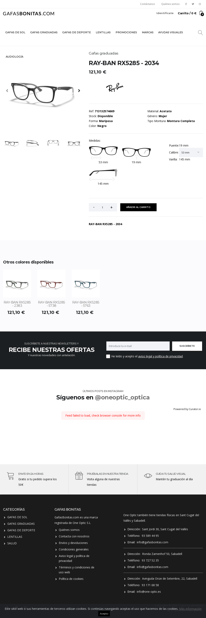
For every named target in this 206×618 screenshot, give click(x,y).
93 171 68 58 (150, 585)
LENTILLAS (103, 32)
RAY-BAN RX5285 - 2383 (17, 304)
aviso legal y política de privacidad (160, 356)
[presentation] (7, 90)
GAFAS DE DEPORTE (76, 32)
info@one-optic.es (149, 592)
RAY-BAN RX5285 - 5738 (51, 304)
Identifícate (165, 13)
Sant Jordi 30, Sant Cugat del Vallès (165, 529)
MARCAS (148, 32)
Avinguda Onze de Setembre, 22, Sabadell (169, 578)
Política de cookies (71, 579)
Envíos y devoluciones (73, 543)
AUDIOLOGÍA (14, 56)
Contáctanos (147, 4)
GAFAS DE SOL (15, 32)
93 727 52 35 (150, 560)
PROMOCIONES (126, 32)
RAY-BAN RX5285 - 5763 (85, 304)
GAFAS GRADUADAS (44, 32)
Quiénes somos (170, 4)
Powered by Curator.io (187, 409)
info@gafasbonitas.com (152, 542)
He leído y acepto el (124, 356)
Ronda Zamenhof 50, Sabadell (162, 554)
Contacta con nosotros (74, 536)
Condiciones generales (74, 549)
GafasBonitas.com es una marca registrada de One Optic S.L (76, 520)
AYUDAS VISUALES (170, 32)
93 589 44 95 (150, 536)
